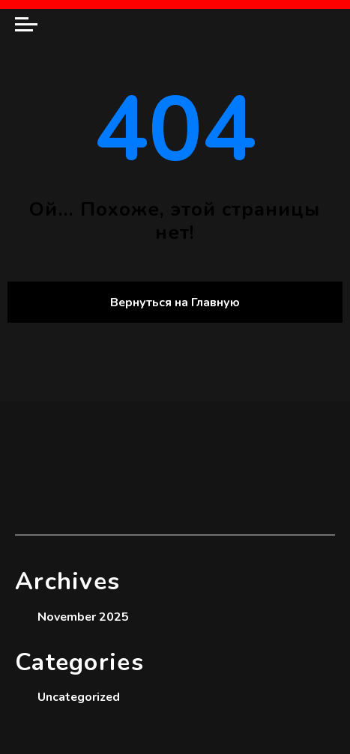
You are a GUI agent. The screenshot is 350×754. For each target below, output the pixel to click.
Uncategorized (78, 697)
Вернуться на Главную (175, 302)
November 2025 (83, 617)
